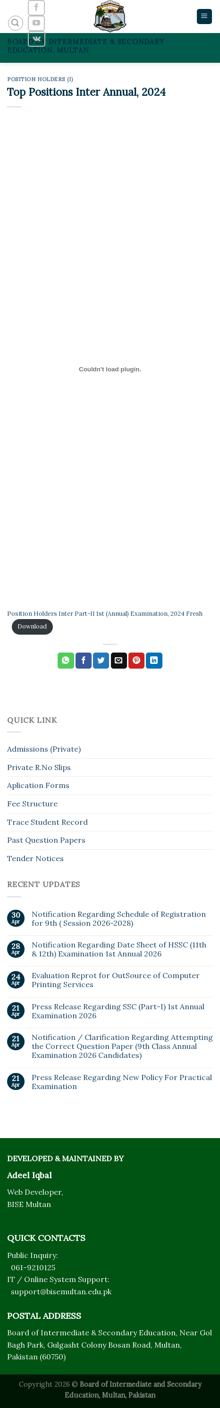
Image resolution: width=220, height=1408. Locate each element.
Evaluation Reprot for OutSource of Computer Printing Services (116, 980)
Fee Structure (32, 803)
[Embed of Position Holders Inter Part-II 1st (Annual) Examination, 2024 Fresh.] (110, 369)
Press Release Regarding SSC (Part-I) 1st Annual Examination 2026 (118, 1011)
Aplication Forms (38, 785)
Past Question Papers (46, 840)
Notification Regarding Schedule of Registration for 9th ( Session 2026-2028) (119, 919)
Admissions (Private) (44, 749)
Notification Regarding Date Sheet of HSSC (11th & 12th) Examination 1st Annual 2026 (119, 949)
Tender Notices (35, 858)
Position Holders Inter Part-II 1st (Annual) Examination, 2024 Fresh (105, 614)
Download (32, 626)
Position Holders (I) (40, 79)
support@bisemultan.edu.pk (61, 1291)
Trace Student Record (47, 822)
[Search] (15, 23)
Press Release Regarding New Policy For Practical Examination (122, 1082)
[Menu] (204, 17)
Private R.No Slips (39, 767)
